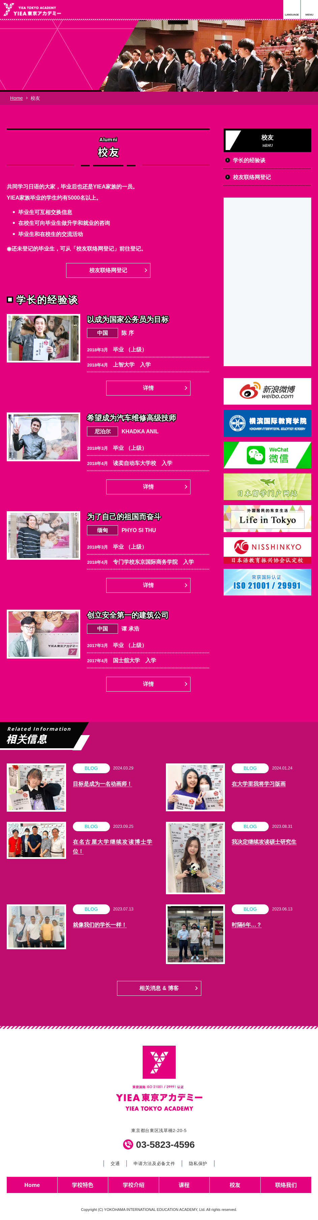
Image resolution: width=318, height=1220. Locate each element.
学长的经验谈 (249, 160)
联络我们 (286, 1185)
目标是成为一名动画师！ (102, 784)
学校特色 (82, 1185)
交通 (115, 1163)
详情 (148, 388)
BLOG (91, 768)
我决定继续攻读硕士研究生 (264, 842)
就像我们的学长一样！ (100, 925)
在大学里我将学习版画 (259, 784)
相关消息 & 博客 (158, 988)
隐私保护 (198, 1163)
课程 (184, 1185)
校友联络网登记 (108, 270)
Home (16, 98)
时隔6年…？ (247, 925)
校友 (235, 1185)
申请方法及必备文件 (154, 1163)
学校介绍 (133, 1185)
